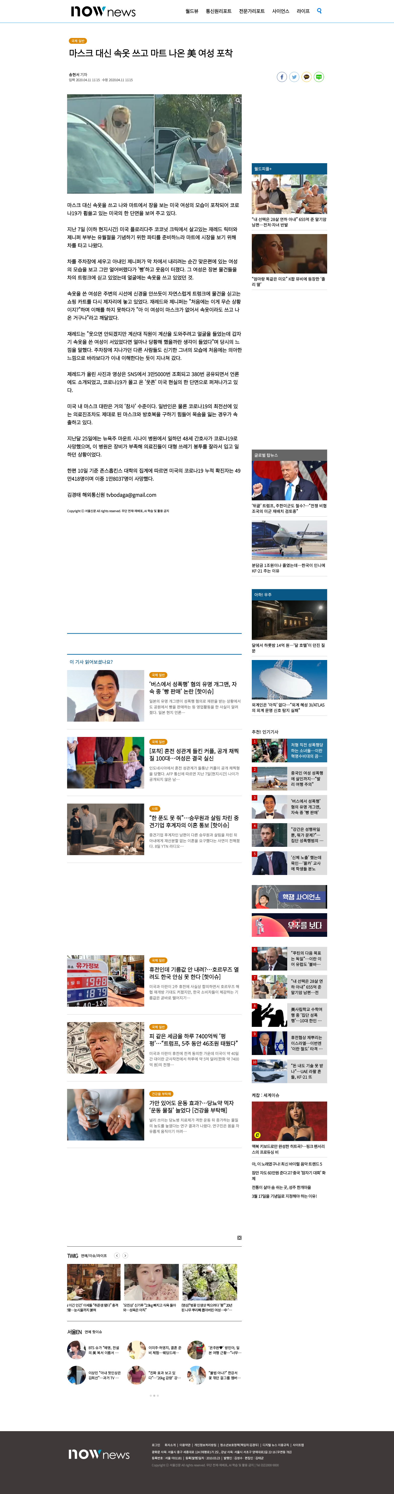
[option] (92, 1289)
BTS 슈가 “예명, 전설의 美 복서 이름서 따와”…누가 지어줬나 (103, 1352)
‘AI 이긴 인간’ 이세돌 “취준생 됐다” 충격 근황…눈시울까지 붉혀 (92, 1307)
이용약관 (184, 1445)
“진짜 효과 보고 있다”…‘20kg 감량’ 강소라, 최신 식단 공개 (165, 1377)
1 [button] (151, 1396)
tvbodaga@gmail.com (131, 494)
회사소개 (170, 1445)
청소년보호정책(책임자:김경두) (239, 1445)
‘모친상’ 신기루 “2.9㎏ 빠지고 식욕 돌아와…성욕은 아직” (150, 1307)
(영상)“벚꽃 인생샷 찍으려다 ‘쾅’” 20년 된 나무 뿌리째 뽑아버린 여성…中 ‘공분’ (207, 1310)
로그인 (156, 1445)
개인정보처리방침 (205, 1445)
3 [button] (158, 1396)
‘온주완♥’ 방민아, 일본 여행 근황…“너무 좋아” (224, 1352)
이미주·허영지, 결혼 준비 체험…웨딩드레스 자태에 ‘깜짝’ (165, 1352)
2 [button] (154, 1396)
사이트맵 (298, 1445)
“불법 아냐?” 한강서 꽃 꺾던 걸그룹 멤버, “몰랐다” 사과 (223, 1377)
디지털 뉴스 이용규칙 (276, 1445)
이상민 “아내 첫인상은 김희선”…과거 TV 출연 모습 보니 (104, 1377)
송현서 (74, 74)
